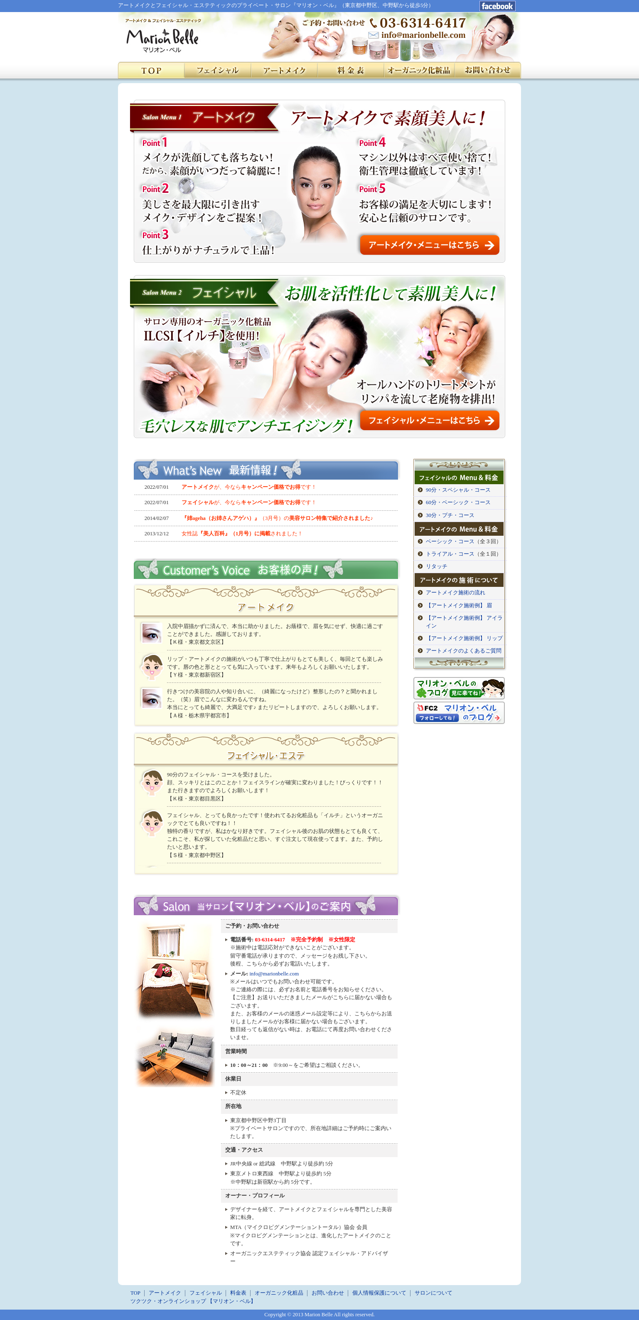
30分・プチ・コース (450, 515)
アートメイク (165, 1293)
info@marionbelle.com (274, 974)
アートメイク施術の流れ (455, 593)
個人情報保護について (379, 1293)
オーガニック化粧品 (279, 1293)
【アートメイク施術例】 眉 (459, 605)
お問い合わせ (328, 1293)
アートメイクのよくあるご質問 (463, 651)
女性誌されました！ (242, 534)
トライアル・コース (450, 554)
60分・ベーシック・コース (458, 502)
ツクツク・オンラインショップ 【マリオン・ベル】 (193, 1301)
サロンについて (433, 1293)
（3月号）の (277, 518)
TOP (135, 1293)
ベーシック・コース (450, 541)
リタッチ (436, 566)
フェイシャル (205, 1293)
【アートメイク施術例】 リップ (464, 638)
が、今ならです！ (249, 487)
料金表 (238, 1293)
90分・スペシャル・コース (458, 490)
